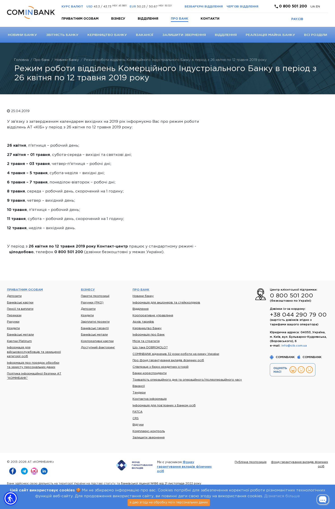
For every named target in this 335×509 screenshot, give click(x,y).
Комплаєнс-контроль (149, 431)
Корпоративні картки (97, 341)
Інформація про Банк (149, 334)
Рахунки (13, 322)
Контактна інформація (150, 399)
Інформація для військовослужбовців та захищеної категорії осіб (34, 352)
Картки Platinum (19, 341)
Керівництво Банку (107, 34)
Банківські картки (20, 302)
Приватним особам (80, 18)
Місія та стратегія (146, 341)
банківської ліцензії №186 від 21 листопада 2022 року (161, 483)
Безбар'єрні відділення (204, 6)
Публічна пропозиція (250, 462)
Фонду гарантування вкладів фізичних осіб (184, 467)
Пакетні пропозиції (95, 296)
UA (313, 6)
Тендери (139, 392)
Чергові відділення (242, 6)
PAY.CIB (297, 19)
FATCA (137, 412)
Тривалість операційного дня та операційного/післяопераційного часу (187, 380)
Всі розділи (315, 34)
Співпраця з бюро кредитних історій (160, 367)
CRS (136, 418)
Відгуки (138, 424)
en (318, 6)
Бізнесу (118, 18)
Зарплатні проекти (95, 322)
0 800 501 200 (291, 6)
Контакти (210, 18)
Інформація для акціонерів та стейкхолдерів (166, 302)
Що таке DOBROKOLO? (150, 347)
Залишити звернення (184, 34)
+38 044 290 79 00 (298, 314)
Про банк (179, 18)
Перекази (14, 315)
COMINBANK (283, 357)
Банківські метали (20, 334)
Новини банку (22, 34)
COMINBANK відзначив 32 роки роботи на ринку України (176, 354)
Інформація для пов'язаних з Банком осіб (164, 405)
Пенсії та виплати (20, 309)
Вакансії (144, 34)
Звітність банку (62, 34)
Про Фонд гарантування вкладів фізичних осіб (168, 360)
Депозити (14, 296)
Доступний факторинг (98, 347)
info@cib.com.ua (294, 346)
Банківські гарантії (95, 328)
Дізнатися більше (282, 496)
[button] (11, 498)
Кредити (13, 328)
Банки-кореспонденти (150, 373)
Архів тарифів (143, 322)
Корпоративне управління (153, 315)
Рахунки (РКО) (92, 302)
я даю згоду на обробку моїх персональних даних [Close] (169, 502)
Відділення (148, 18)
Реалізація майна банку (270, 34)
